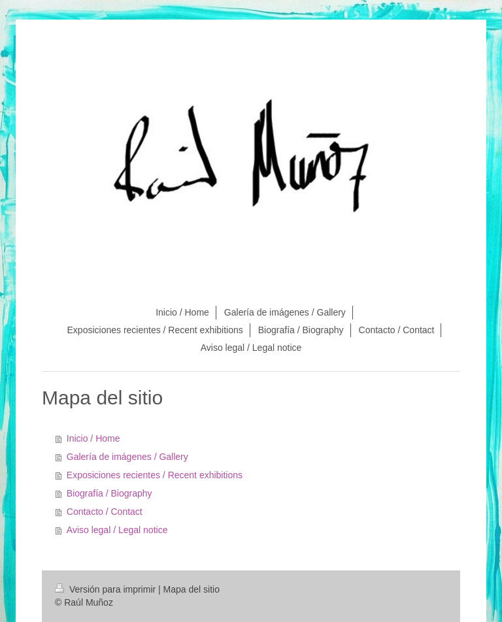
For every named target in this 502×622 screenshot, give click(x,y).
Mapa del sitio (191, 589)
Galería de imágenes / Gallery (127, 456)
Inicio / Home (93, 438)
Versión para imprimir (106, 589)
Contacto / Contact (104, 511)
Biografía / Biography (109, 493)
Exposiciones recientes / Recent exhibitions (155, 475)
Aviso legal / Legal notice (117, 530)
